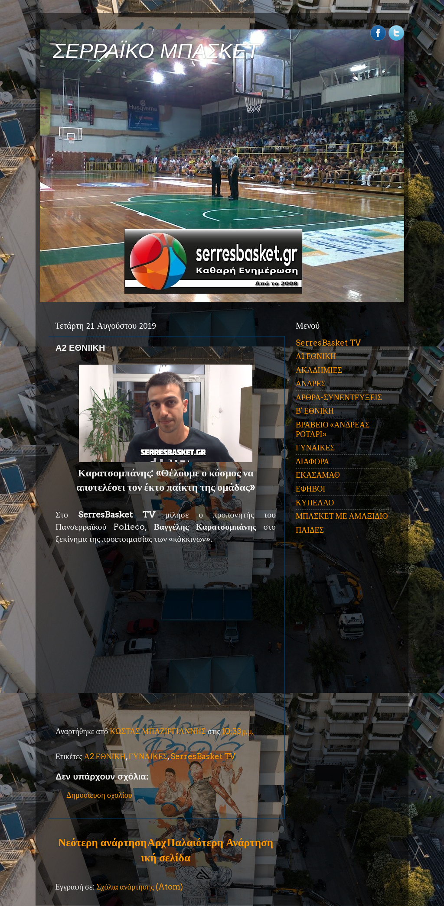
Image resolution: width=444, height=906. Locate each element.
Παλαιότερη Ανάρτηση (219, 842)
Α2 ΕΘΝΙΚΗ (105, 756)
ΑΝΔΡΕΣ (311, 383)
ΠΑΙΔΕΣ (310, 529)
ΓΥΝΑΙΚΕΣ (148, 756)
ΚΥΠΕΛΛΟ (315, 502)
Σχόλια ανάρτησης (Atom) (139, 886)
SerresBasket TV (202, 756)
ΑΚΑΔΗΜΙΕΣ (319, 370)
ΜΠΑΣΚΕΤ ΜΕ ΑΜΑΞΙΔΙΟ (342, 516)
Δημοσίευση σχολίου (99, 794)
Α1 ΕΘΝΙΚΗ (316, 356)
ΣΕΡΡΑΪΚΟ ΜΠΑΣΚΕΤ (156, 50)
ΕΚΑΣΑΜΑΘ (318, 474)
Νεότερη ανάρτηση (102, 842)
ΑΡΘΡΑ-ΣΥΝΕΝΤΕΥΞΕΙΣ (339, 397)
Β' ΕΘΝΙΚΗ (315, 410)
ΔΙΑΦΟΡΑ (312, 461)
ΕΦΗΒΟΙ (310, 488)
